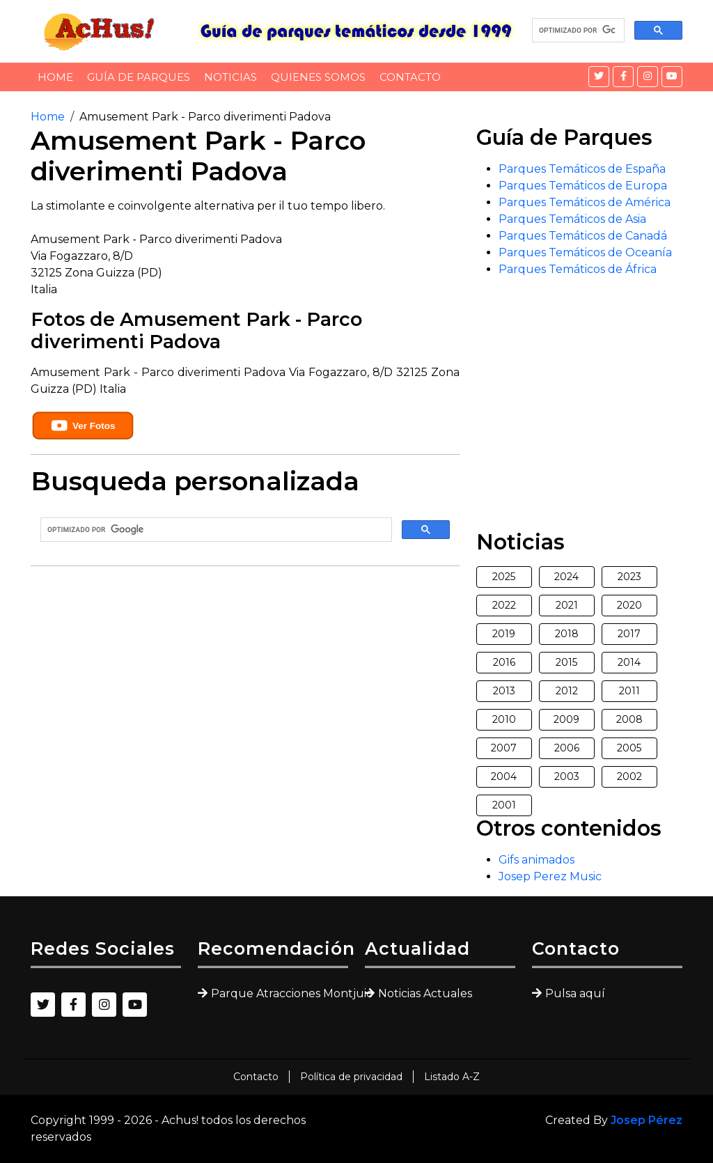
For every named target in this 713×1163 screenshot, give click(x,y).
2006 (566, 748)
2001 (504, 805)
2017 (629, 633)
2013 (504, 691)
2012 (567, 691)
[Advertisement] (245, 674)
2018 (567, 633)
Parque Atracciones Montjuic (279, 993)
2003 (566, 776)
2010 (504, 719)
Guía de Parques (138, 77)
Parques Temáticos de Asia (572, 219)
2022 (504, 605)
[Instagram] (647, 76)
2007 (504, 748)
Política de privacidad (351, 1076)
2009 (566, 719)
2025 (503, 576)
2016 (504, 662)
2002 (629, 776)
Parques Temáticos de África (578, 269)
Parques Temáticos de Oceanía (585, 252)
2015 (566, 662)
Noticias (230, 77)
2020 (629, 605)
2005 (629, 748)
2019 (503, 633)
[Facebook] (623, 76)
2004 (504, 776)
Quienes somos (318, 77)
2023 (629, 576)
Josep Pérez (646, 1120)
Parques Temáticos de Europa (583, 185)
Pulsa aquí (575, 993)
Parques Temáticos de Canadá (583, 235)
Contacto (410, 77)
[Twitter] (598, 76)
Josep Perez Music (550, 876)
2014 (629, 662)
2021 (567, 605)
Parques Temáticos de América (585, 202)
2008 (629, 719)
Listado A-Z (452, 1076)
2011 (629, 691)
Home (55, 77)
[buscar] (577, 30)
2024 (566, 576)
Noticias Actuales (425, 993)
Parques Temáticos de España (582, 168)
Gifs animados (536, 859)
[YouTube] (671, 76)
